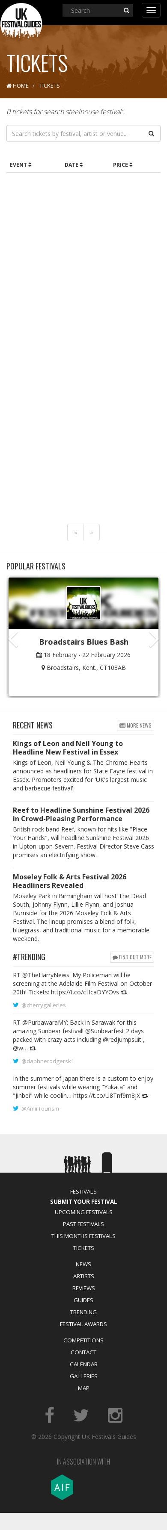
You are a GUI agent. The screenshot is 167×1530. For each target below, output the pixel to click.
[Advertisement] (80, 262)
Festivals (83, 1191)
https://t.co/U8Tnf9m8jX (106, 1095)
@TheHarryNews (45, 975)
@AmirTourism (40, 1108)
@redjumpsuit (122, 1039)
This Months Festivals (83, 1236)
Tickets (83, 1248)
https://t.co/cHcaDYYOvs (85, 992)
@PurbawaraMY (44, 1022)
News (83, 1264)
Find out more (132, 957)
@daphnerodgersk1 (48, 1061)
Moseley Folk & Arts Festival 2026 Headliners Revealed (69, 881)
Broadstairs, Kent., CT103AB (86, 667)
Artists (83, 1276)
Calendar (84, 1364)
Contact (83, 1352)
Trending (83, 1312)
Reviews (83, 1288)
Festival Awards (83, 1324)
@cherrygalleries (43, 1005)
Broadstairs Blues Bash (83, 642)
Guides (83, 1300)
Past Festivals (83, 1224)
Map (83, 1388)
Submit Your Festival (83, 1202)
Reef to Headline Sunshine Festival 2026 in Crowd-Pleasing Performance (81, 814)
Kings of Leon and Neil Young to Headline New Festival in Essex (68, 748)
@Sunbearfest (104, 1031)
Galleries (84, 1376)
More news (135, 725)
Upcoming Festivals (84, 1212)
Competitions (83, 1340)
